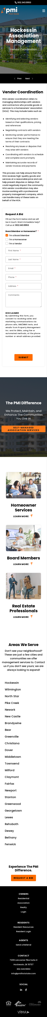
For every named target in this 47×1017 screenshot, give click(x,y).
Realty (23, 907)
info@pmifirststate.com (23, 973)
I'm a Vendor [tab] (15, 243)
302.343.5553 (24, 2)
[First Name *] (24, 250)
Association (23, 902)
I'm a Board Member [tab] (19, 235)
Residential (23, 898)
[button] (21, 990)
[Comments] (24, 299)
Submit (24, 357)
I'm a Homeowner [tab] (18, 239)
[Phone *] (24, 277)
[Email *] (24, 268)
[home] (10, 11)
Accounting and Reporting (19, 79)
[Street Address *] (24, 286)
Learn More (21, 516)
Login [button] (23, 911)
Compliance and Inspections (27, 79)
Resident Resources (24, 927)
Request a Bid (23, 877)
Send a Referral (23, 944)
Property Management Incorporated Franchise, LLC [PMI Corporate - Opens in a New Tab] (23, 1008)
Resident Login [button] (23, 931)
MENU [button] (43, 10)
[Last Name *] (24, 259)
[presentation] (25, 347)
